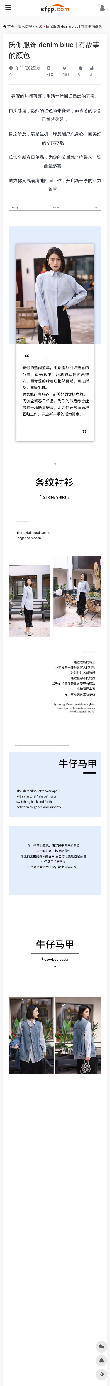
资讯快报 (25, 26)
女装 (39, 26)
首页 (10, 26)
